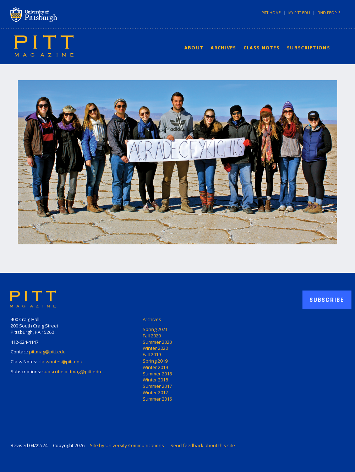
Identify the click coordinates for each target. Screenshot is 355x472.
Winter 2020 (155, 348)
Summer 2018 (157, 373)
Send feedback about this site (202, 445)
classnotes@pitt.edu (60, 361)
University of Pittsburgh (61, 14)
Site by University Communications (127, 445)
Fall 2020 (152, 335)
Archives (223, 47)
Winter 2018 (155, 379)
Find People (328, 13)
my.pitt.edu (299, 13)
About (194, 47)
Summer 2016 (157, 399)
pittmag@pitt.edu (47, 351)
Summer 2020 (157, 342)
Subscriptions (308, 47)
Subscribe (327, 299)
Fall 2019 (152, 354)
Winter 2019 (155, 367)
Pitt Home (271, 13)
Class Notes (262, 47)
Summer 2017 (157, 386)
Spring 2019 (155, 361)
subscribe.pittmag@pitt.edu (71, 371)
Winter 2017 (155, 392)
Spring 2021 (155, 329)
